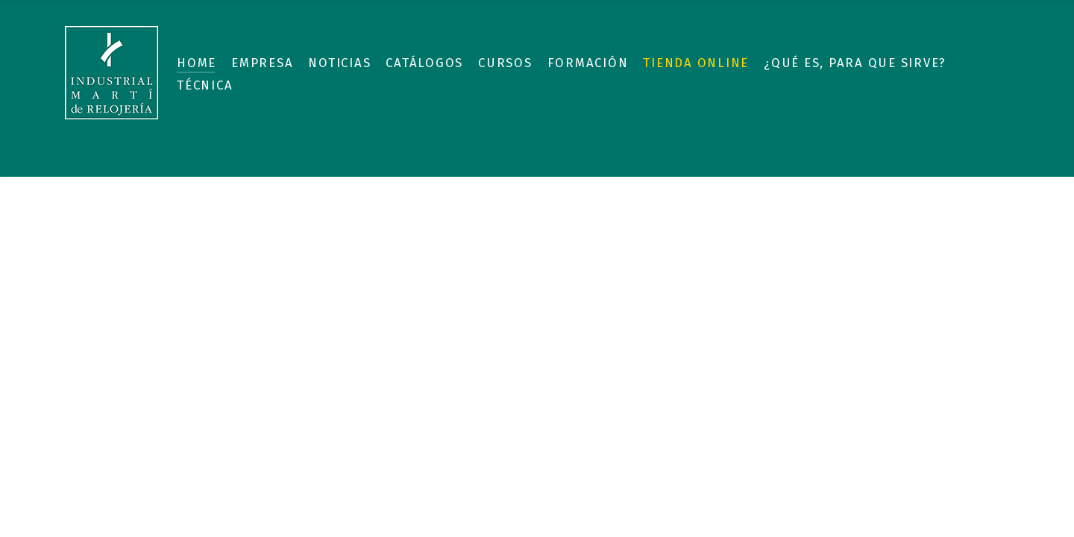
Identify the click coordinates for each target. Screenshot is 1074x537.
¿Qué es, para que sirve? (855, 62)
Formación (588, 62)
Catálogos (424, 62)
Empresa (262, 62)
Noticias (339, 62)
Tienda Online (696, 62)
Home (196, 62)
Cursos (505, 62)
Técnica (205, 85)
